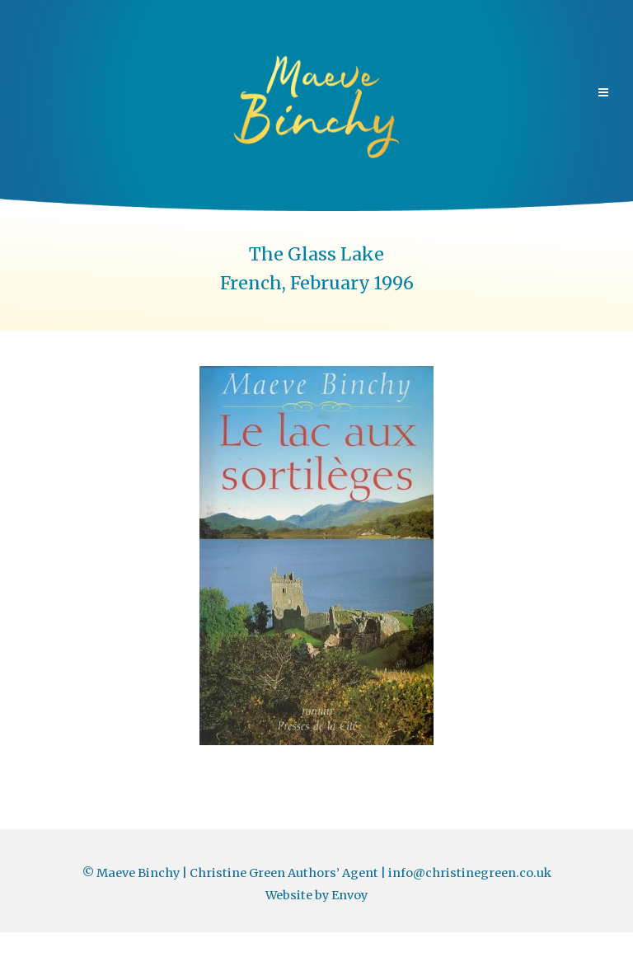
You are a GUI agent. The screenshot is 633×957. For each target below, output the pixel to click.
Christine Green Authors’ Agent (284, 873)
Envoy (349, 895)
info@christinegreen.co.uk (469, 873)
